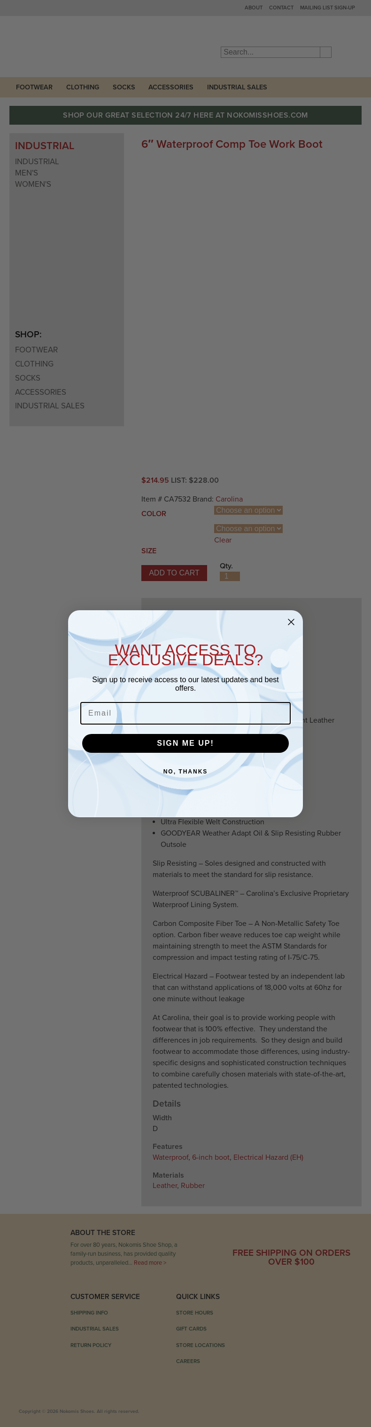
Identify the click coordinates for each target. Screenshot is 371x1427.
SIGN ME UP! (185, 743)
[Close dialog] (291, 622)
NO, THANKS (185, 771)
